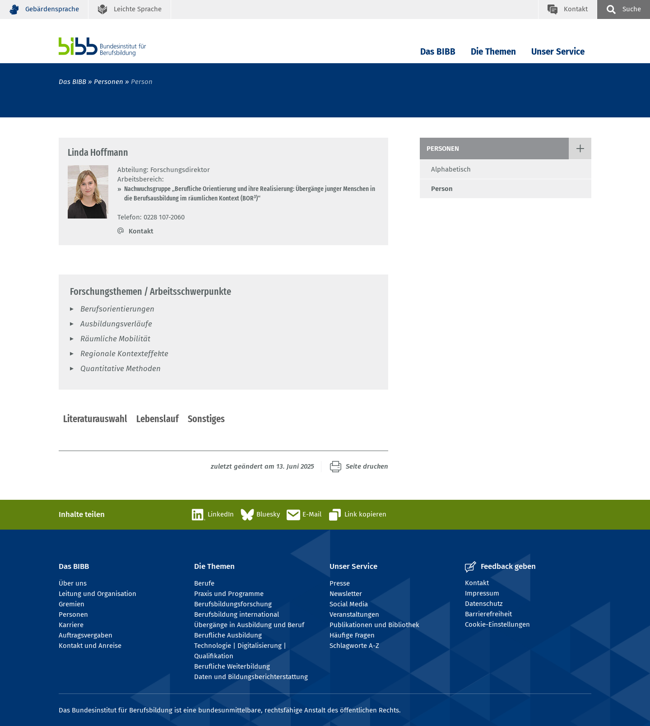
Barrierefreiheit (488, 614)
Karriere (71, 625)
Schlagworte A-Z (354, 646)
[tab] (95, 419)
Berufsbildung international (236, 614)
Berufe (204, 583)
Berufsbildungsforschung (233, 604)
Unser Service (558, 52)
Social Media (349, 604)
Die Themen (493, 52)
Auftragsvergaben (85, 635)
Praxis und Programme (229, 594)
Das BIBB (437, 52)
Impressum (482, 593)
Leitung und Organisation (97, 594)
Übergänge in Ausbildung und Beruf (249, 625)
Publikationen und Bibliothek (374, 625)
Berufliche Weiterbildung (232, 666)
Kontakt (141, 231)
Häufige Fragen (352, 635)
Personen (108, 82)
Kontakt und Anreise (90, 646)
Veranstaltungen (354, 614)
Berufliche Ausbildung (228, 635)
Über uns (73, 583)
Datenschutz (484, 604)
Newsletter (346, 594)
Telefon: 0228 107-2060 (151, 217)
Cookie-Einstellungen (497, 624)
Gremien (71, 604)
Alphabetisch (451, 169)
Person (442, 189)
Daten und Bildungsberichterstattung (251, 677)
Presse (340, 583)
